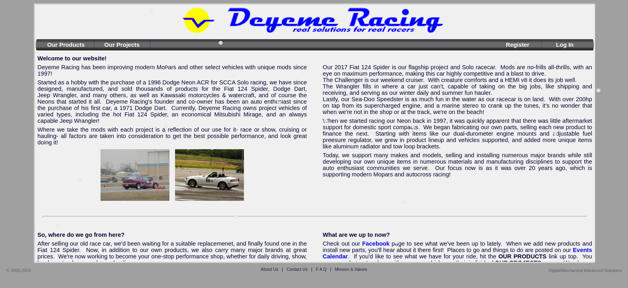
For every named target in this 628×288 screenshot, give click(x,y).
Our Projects (122, 45)
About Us (269, 269)
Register (517, 45)
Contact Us (297, 269)
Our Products (66, 45)
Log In (565, 45)
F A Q (321, 269)
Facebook (375, 243)
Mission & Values (351, 269)
